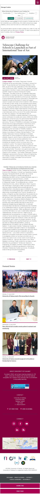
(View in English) (7, 170)
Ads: (19, 15)
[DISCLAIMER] (10, 477)
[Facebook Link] (20, 423)
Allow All (11, 18)
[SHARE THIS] (20, 485)
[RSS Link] (23, 429)
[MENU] (37, 2)
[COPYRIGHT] (29, 477)
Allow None (19, 18)
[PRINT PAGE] (20, 491)
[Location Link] (20, 448)
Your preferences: (19, 13)
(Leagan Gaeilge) (7, 81)
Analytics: (31, 13)
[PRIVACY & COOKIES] (20, 477)
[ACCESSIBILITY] (26, 479)
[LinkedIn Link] (17, 429)
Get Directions (13, 409)
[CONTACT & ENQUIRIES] (16, 479)
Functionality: (7, 13)
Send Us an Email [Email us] (27, 409)
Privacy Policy (19, 32)
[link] (5, 458)
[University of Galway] (8, 38)
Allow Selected (29, 18)
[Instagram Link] (14, 423)
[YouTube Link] (26, 423)
